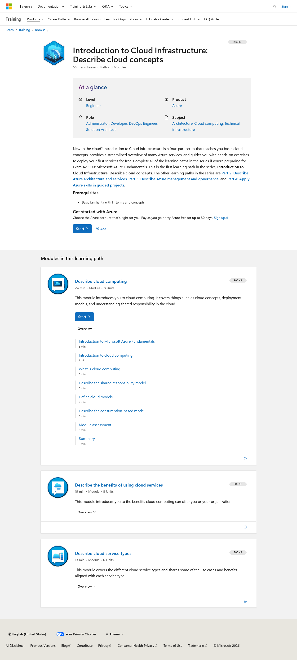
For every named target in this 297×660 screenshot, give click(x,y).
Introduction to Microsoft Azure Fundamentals (117, 341)
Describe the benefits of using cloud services (119, 485)
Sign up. (220, 217)
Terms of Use (173, 645)
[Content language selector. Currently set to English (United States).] (27, 634)
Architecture (182, 123)
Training (25, 29)
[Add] (101, 229)
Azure (177, 105)
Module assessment (95, 424)
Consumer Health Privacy (136, 645)
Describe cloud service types (103, 553)
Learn (10, 29)
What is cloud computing (99, 369)
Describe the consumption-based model (112, 410)
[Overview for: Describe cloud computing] (87, 328)
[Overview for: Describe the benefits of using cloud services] (87, 512)
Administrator (97, 123)
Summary (87, 438)
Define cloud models (96, 396)
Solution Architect (101, 129)
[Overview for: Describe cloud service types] (87, 586)
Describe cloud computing (101, 281)
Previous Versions (43, 645)
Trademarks (196, 645)
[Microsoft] (9, 6)
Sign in (286, 6)
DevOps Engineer (143, 123)
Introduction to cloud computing (106, 355)
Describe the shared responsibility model (112, 383)
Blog (64, 645)
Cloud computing (208, 123)
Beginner (93, 105)
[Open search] (274, 6)
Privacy (103, 645)
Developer (119, 123)
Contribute (85, 645)
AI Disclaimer (15, 645)
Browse (40, 29)
